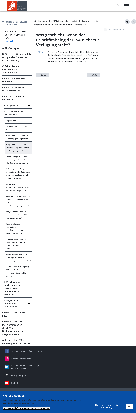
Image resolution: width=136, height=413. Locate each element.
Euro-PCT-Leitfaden (56, 21)
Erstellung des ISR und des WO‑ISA (17, 128)
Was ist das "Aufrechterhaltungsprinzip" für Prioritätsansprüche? (18, 187)
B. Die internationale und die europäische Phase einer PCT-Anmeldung (17, 57)
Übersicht (10, 41)
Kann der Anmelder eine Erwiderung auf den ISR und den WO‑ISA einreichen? (16, 244)
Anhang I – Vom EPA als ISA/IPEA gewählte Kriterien (16, 342)
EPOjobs (22, 375)
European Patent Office (21, 351)
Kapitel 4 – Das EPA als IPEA (13, 314)
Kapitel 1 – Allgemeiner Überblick (14, 80)
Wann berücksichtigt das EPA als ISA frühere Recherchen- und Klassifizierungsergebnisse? (18, 201)
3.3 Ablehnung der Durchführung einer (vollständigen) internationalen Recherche (13, 288)
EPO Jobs (38, 351)
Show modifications (116, 29)
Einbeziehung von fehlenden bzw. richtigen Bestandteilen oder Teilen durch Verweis (18, 159)
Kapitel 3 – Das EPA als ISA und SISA (16, 23)
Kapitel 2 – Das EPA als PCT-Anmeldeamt (13, 89)
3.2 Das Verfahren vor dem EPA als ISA (89, 21)
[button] (27, 5)
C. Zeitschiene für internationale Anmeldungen (11, 69)
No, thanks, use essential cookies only (106, 406)
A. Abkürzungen (10, 48)
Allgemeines (11, 120)
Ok (129, 406)
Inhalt (67, 21)
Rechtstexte (42, 21)
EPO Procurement (19, 368)
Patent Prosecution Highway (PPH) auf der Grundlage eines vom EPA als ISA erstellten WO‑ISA (18, 271)
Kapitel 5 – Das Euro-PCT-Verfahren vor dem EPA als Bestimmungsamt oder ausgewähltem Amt (14, 328)
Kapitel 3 (74, 21)
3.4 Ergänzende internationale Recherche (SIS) (11, 303)
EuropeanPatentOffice (21, 358)
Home (35, 21)
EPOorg (14, 375)
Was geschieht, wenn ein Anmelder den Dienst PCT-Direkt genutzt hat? (17, 214)
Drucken (127, 21)
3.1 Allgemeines (11, 105)
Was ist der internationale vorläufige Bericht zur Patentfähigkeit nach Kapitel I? (18, 257)
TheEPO (14, 383)
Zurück (44, 75)
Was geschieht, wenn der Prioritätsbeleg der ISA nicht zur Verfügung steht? (17, 147)
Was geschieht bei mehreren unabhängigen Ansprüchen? (17, 137)
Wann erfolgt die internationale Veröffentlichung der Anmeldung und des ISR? (16, 228)
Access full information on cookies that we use (26, 408)
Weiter (95, 75)
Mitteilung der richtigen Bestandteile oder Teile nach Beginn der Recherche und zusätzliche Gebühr (18, 173)
